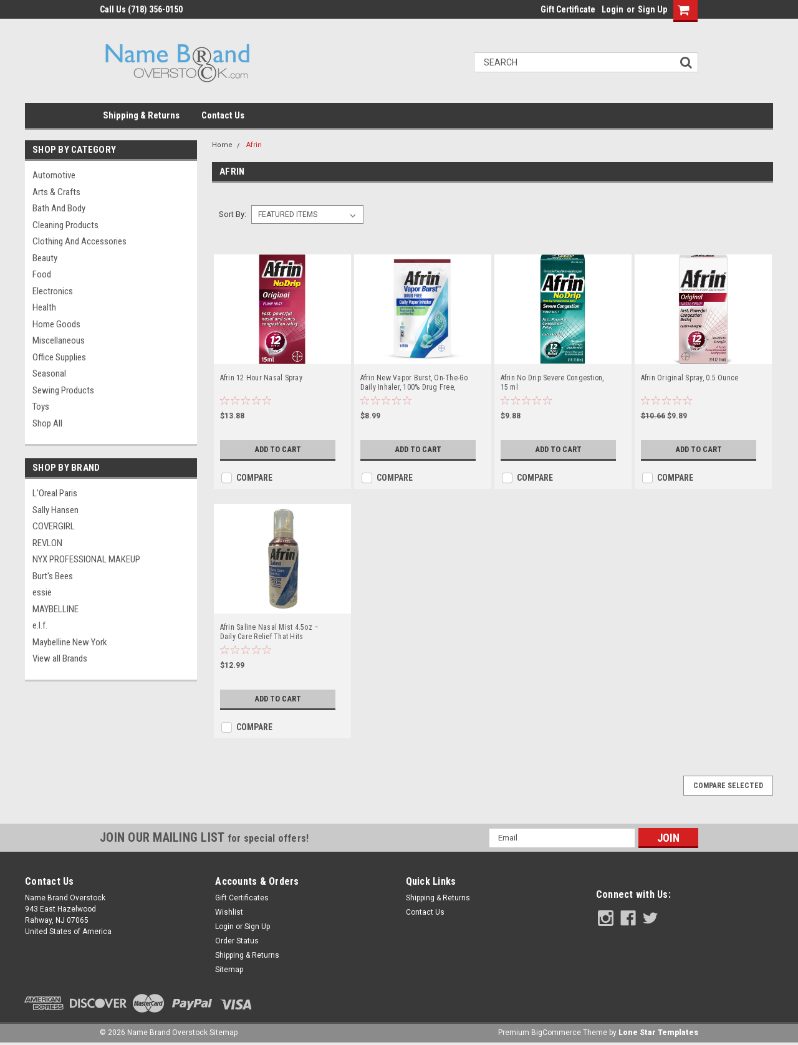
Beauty (44, 258)
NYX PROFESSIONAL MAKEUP (86, 559)
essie (42, 592)
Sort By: (232, 214)
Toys (40, 406)
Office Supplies (59, 357)
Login (612, 9)
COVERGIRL (53, 526)
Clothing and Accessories (79, 241)
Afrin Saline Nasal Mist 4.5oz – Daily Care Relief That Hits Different (269, 632)
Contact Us (222, 115)
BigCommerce (556, 1032)
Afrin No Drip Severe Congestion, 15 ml (552, 382)
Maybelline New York (69, 642)
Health (44, 307)
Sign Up (652, 9)
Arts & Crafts (56, 192)
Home (222, 145)
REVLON (47, 543)
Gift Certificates (242, 897)
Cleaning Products (65, 225)
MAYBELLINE (55, 609)
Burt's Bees (52, 576)
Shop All (47, 423)
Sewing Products (63, 390)
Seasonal (49, 373)
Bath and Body (58, 208)
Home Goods (56, 324)
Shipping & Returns (141, 115)
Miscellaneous (58, 340)
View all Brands (59, 658)
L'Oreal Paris (54, 493)
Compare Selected (728, 785)
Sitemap (229, 969)
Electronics (52, 291)
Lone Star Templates (658, 1032)
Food (41, 274)
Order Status (237, 941)
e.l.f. (39, 625)
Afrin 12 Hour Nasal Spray (261, 377)
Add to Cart (274, 450)
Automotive (53, 175)
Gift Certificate (568, 9)
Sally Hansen (55, 510)
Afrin (254, 145)
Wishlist (229, 912)
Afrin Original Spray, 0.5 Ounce (690, 377)
